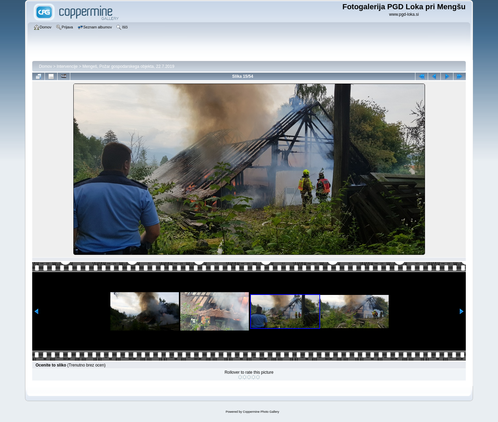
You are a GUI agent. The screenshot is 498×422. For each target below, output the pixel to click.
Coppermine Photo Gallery (261, 411)
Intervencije (67, 66)
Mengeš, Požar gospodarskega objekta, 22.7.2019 (128, 66)
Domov (45, 66)
